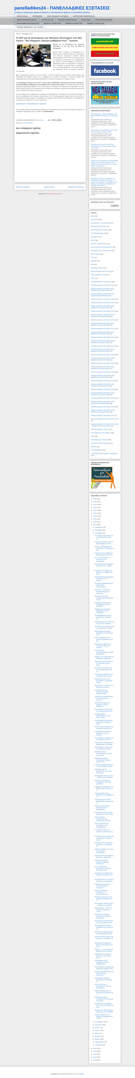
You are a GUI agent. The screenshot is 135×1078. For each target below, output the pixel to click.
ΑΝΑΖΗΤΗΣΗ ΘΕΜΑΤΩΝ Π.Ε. (27, 20)
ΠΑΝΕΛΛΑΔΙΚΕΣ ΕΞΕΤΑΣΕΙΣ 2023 (102, 381)
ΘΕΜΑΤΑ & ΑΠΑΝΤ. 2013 (73, 23)
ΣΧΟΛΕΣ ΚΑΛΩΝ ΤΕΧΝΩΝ (100, 443)
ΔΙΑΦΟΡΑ (94, 237)
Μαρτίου (98, 1039)
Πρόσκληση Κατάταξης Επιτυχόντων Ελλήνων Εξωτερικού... (103, 916)
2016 (95, 1048)
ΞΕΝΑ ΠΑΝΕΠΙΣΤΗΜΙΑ (98, 275)
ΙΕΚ (92, 264)
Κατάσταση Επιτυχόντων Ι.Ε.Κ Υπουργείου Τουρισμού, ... (103, 886)
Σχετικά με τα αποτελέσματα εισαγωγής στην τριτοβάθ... (104, 1011)
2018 (95, 522)
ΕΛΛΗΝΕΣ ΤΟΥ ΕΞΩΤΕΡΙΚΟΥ (101, 251)
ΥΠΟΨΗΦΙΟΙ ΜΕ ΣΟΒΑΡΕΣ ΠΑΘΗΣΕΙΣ (104, 453)
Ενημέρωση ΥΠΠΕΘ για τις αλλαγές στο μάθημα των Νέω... (104, 572)
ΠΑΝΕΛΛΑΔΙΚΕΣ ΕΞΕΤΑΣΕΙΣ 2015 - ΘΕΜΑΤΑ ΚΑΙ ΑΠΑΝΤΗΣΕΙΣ (103, 315)
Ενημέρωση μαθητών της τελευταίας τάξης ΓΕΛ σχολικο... (103, 645)
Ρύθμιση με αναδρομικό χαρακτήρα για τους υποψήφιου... (102, 610)
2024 (95, 504)
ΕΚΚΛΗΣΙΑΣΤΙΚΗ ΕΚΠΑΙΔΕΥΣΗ (101, 247)
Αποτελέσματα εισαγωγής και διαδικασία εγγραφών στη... (104, 968)
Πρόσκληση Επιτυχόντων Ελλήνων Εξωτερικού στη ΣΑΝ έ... (104, 944)
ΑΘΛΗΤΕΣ (94, 219)
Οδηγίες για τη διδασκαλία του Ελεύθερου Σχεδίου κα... (104, 657)
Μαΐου (97, 1033)
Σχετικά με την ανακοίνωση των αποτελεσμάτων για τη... (103, 669)
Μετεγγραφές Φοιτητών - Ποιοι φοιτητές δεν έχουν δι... (103, 979)
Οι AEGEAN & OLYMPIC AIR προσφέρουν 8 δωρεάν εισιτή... (104, 838)
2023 (95, 507)
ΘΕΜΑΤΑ (94, 261)
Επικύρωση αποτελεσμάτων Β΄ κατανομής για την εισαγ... (104, 663)
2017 (95, 525)
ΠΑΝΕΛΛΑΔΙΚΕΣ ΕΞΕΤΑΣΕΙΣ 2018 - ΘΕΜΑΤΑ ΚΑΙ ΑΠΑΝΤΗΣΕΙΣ (103, 341)
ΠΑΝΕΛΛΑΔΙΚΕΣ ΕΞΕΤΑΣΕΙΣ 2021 (102, 363)
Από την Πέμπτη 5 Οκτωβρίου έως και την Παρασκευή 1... (103, 986)
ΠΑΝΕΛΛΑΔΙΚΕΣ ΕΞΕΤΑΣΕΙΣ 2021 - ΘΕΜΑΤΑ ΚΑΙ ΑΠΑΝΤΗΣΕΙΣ (103, 367)
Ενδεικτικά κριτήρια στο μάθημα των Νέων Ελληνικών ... (102, 704)
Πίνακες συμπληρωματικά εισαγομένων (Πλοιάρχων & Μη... (104, 548)
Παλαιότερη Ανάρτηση (76, 187)
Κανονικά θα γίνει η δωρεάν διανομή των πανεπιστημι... (104, 813)
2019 (95, 519)
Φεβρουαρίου (99, 1042)
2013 (95, 1057)
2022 (95, 510)
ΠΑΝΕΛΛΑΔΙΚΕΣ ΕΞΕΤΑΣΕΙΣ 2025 (102, 398)
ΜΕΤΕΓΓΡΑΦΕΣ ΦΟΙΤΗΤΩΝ (100, 271)
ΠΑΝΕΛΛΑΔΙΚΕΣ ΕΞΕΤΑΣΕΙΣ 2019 (102, 346)
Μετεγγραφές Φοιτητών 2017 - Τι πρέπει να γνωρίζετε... (104, 904)
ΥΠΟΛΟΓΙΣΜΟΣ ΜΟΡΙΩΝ (103, 20)
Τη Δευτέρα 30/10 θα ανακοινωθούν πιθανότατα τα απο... (104, 598)
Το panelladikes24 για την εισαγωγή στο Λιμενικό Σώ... (103, 617)
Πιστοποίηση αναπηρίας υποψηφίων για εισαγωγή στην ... (104, 633)
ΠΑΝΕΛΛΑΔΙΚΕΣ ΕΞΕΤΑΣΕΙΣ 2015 (102, 311)
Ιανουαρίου (99, 1045)
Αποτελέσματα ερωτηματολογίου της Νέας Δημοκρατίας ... (104, 652)
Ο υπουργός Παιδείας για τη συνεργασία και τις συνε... (104, 675)
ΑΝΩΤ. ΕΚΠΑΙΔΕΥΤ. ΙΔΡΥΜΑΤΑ (57, 16)
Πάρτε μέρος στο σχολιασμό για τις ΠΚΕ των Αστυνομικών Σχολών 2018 (104, 131)
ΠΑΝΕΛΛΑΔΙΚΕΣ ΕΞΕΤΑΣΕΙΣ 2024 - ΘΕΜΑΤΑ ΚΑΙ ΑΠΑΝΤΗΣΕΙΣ (103, 393)
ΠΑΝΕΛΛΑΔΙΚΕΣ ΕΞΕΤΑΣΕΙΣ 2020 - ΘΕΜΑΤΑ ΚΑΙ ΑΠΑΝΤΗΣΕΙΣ (103, 359)
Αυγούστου (99, 1025)
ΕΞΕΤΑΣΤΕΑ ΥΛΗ (47, 20)
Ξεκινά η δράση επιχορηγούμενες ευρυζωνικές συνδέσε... (103, 818)
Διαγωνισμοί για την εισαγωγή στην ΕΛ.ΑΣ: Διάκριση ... (104, 622)
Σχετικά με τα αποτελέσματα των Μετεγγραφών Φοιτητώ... (104, 698)
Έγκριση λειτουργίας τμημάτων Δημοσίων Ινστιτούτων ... (102, 862)
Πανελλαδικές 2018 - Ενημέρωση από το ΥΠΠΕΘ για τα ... (102, 962)
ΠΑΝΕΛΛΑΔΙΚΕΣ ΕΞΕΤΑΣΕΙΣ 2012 (102, 285)
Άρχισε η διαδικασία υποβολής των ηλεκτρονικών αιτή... (102, 892)
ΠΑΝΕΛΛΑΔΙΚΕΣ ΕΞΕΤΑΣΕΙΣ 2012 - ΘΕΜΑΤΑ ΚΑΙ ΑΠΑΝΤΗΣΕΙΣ (103, 289)
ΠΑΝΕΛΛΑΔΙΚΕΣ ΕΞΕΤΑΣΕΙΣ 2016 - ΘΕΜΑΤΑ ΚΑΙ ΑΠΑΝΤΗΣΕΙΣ (103, 324)
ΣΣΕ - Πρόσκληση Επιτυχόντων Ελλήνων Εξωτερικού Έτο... (103, 868)
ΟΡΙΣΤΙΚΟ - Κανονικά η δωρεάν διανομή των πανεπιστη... (102, 591)
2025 (95, 502)
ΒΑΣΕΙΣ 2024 (85, 20)
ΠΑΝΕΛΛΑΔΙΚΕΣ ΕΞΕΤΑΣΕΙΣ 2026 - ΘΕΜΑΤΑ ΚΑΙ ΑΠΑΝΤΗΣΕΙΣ (103, 411)
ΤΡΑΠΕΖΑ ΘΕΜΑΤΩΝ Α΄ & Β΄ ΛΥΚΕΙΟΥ (30, 27)
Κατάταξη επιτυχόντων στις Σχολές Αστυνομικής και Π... (103, 898)
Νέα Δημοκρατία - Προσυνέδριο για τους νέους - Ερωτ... (103, 715)
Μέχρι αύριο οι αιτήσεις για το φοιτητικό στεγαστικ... (104, 686)
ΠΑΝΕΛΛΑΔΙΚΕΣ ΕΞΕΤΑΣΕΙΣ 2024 (102, 389)
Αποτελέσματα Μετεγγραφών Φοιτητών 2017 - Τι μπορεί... (104, 578)
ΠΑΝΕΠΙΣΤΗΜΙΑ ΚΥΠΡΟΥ (99, 429)
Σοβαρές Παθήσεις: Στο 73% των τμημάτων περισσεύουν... (104, 851)
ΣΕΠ (92, 436)
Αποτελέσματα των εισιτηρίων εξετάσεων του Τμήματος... (104, 880)
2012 (95, 1060)
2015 (95, 1051)
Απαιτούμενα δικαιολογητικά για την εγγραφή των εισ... (104, 921)
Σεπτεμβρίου (99, 1022)
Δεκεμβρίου (99, 527)
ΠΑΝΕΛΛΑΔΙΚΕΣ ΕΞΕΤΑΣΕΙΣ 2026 (102, 407)
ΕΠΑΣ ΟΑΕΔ (95, 254)
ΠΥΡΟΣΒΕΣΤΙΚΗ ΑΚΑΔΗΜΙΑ (100, 433)
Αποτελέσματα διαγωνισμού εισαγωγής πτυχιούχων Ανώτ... (104, 722)
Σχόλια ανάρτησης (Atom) (54, 193)
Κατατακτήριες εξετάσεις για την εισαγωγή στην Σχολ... (104, 710)
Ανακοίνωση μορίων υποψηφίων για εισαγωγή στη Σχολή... (104, 999)
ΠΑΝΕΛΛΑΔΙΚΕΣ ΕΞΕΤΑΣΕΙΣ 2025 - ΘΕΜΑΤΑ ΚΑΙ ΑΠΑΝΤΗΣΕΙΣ (103, 402)
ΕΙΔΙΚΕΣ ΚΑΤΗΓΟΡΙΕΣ (98, 244)
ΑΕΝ (92, 216)
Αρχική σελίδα (49, 187)
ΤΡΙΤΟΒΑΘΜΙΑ (96, 450)
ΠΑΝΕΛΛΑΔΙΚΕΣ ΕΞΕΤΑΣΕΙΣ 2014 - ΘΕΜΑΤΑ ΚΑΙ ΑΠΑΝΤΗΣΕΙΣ (103, 307)
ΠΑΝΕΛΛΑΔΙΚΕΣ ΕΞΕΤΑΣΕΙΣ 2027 (102, 415)
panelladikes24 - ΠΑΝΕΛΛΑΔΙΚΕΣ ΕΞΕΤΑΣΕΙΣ (62, 7)
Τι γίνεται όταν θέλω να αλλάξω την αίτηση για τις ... (104, 831)
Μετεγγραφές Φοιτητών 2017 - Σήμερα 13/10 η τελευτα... (104, 776)
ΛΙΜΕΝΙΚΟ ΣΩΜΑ (97, 268)
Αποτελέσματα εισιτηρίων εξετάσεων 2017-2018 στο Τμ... (104, 927)
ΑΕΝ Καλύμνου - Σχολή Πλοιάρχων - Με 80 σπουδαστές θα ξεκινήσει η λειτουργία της (104, 115)
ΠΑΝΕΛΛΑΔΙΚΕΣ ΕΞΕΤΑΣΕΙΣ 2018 (102, 337)
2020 (95, 516)
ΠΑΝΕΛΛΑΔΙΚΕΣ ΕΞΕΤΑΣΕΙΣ (101, 282)
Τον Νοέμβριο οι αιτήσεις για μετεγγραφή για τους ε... (104, 738)
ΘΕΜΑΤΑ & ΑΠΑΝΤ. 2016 (95, 23)
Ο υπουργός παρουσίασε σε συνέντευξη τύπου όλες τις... (104, 537)
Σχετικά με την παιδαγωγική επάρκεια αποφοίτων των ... (104, 875)
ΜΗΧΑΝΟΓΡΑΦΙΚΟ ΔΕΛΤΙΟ (67, 20)
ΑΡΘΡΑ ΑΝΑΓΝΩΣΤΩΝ (98, 226)
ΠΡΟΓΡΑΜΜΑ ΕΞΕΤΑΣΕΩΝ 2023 (28, 23)
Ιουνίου (97, 1030)
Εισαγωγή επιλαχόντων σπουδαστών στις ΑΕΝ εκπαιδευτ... (103, 782)
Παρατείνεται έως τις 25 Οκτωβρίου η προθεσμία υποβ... (103, 680)
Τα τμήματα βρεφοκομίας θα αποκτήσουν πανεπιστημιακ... (104, 585)
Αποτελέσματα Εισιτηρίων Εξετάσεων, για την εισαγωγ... (103, 733)
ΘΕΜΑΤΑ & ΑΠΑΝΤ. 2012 (52, 23)
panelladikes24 (21, 104)
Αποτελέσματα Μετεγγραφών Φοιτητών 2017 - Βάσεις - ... (104, 565)
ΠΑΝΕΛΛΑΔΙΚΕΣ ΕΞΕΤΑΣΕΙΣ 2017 (102, 329)
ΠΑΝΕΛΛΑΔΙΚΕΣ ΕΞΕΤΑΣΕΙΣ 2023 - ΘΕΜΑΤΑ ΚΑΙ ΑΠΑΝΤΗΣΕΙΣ (103, 385)
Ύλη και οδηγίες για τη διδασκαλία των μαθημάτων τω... (104, 795)
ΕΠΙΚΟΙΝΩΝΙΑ (37, 16)
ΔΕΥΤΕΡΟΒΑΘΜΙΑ (27, 123)
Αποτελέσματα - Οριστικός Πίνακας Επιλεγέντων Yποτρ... (103, 909)
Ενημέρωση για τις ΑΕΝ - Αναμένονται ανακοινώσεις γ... (104, 801)
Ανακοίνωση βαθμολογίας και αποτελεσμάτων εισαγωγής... (104, 973)
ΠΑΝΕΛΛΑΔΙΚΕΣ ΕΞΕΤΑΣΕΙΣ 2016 (102, 320)
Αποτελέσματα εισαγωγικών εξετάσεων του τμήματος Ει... (104, 844)
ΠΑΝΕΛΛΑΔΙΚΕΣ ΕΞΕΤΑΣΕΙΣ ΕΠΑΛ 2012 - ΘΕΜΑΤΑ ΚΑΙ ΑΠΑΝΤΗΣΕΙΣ (105, 425)
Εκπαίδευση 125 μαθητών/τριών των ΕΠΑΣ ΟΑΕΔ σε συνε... (104, 1005)
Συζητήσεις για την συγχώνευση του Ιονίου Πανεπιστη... (103, 771)
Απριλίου (98, 1036)
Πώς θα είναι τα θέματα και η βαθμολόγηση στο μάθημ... (104, 743)
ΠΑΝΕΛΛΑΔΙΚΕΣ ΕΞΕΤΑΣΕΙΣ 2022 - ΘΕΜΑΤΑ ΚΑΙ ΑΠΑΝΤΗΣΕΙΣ (103, 376)
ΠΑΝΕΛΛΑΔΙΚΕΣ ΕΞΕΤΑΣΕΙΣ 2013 (102, 299)
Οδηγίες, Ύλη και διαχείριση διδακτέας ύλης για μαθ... (104, 950)
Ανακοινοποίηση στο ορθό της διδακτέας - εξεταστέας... (104, 856)
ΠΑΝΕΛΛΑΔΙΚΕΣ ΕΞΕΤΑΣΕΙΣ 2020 (102, 355)
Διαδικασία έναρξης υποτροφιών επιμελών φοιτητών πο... (103, 760)
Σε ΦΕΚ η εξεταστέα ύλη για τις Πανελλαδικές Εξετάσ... (104, 765)
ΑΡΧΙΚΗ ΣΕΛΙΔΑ (22, 16)
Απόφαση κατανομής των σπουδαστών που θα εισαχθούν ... (103, 604)
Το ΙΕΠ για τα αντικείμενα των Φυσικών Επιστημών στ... (104, 727)
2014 (95, 1054)
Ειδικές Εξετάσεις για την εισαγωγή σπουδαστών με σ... (104, 992)
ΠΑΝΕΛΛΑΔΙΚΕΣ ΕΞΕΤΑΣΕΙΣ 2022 (102, 372)
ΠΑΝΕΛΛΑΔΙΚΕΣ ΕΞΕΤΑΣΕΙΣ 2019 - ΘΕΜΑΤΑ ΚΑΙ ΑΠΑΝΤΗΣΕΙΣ (103, 350)
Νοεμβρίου (98, 530)
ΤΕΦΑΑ (93, 447)
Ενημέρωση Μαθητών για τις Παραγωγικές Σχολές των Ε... (104, 788)
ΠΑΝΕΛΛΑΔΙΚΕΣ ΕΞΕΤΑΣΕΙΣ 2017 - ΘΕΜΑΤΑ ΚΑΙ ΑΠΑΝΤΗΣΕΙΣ (103, 333)
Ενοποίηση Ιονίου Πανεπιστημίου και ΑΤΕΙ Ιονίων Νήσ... (103, 753)
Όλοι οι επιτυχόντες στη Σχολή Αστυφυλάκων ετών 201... (104, 639)
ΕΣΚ (92, 257)
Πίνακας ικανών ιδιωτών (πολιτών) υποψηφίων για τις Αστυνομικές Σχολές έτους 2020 (103, 146)
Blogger (81, 1074)
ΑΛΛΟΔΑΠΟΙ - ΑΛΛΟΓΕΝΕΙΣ (100, 223)
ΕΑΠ (92, 240)
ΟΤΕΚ (93, 278)
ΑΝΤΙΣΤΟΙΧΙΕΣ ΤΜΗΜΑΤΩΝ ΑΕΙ (84, 16)
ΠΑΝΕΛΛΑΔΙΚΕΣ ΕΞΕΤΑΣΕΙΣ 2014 (102, 302)
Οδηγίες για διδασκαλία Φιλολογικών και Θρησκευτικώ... (102, 807)
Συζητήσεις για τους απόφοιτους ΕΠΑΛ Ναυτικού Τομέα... (101, 691)
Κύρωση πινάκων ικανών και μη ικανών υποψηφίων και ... (104, 938)
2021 (95, 513)
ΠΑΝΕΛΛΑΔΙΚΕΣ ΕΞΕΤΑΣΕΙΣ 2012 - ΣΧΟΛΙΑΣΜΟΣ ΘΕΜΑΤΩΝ (103, 295)
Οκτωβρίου (99, 533)
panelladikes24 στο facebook (36, 104)
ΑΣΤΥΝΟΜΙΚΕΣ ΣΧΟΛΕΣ (99, 230)
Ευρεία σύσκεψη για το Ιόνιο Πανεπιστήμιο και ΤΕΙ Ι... (104, 543)
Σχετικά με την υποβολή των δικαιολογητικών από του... (104, 554)
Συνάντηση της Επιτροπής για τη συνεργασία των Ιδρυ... (104, 627)
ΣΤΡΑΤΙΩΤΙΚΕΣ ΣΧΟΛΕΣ (99, 440)
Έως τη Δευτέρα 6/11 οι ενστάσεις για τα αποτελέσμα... (102, 559)
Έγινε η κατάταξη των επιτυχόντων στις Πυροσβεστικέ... (102, 825)
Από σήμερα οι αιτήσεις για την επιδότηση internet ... (104, 748)
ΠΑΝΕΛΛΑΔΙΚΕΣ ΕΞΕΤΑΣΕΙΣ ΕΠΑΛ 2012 (105, 419)
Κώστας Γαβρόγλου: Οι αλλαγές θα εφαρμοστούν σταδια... (104, 1016)
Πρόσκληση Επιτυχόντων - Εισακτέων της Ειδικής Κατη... (103, 955)
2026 (95, 499)
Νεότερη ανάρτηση (23, 187)
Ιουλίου (97, 1027)
